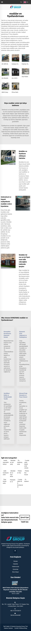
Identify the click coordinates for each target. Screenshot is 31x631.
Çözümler (15, 569)
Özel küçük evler (4, 481)
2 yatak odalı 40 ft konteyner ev (20, 483)
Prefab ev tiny (19, 472)
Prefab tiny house (26, 472)
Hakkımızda (15, 566)
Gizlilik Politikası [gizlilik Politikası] (19, 628)
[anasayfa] (15, 7)
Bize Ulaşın (15, 572)
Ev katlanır (26, 480)
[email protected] (15, 615)
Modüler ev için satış (12, 462)
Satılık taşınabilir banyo (5, 462)
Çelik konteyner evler (5, 472)
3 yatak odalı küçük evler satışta (26, 464)
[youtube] (15, 551)
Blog (25, 628)
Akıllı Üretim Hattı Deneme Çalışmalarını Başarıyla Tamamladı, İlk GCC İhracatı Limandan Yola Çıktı (15, 589)
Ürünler (15, 561)
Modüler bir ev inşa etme (12, 473)
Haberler (15, 564)
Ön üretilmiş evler (19, 462)
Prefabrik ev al (12, 480)
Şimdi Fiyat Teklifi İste (25, 518)
